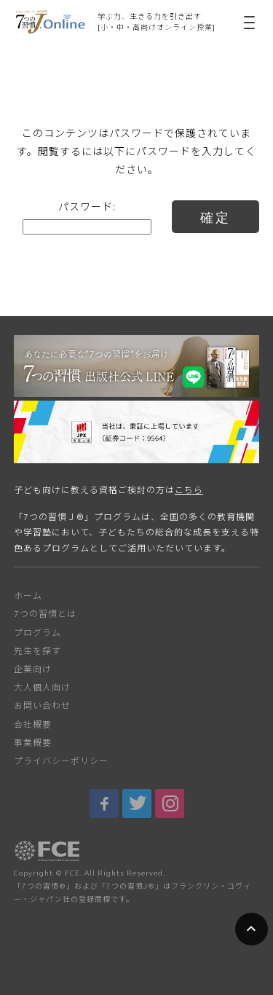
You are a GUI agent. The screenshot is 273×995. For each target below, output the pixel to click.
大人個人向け (42, 687)
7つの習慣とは (45, 613)
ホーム (28, 595)
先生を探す (37, 651)
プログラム (37, 632)
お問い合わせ (42, 705)
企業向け (33, 669)
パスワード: (87, 217)
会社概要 (33, 724)
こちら (189, 490)
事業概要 (33, 742)
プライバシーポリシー (61, 761)
